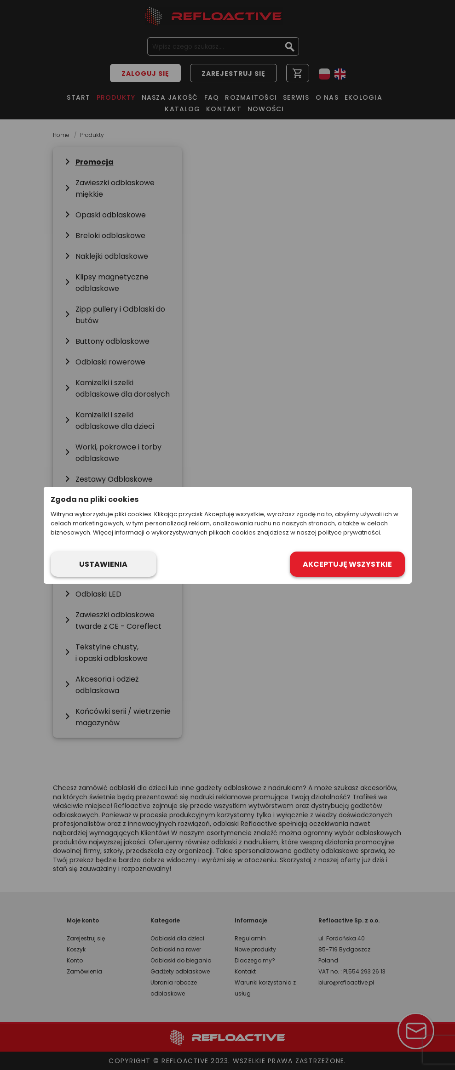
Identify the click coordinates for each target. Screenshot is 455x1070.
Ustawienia (103, 564)
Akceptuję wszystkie (347, 564)
